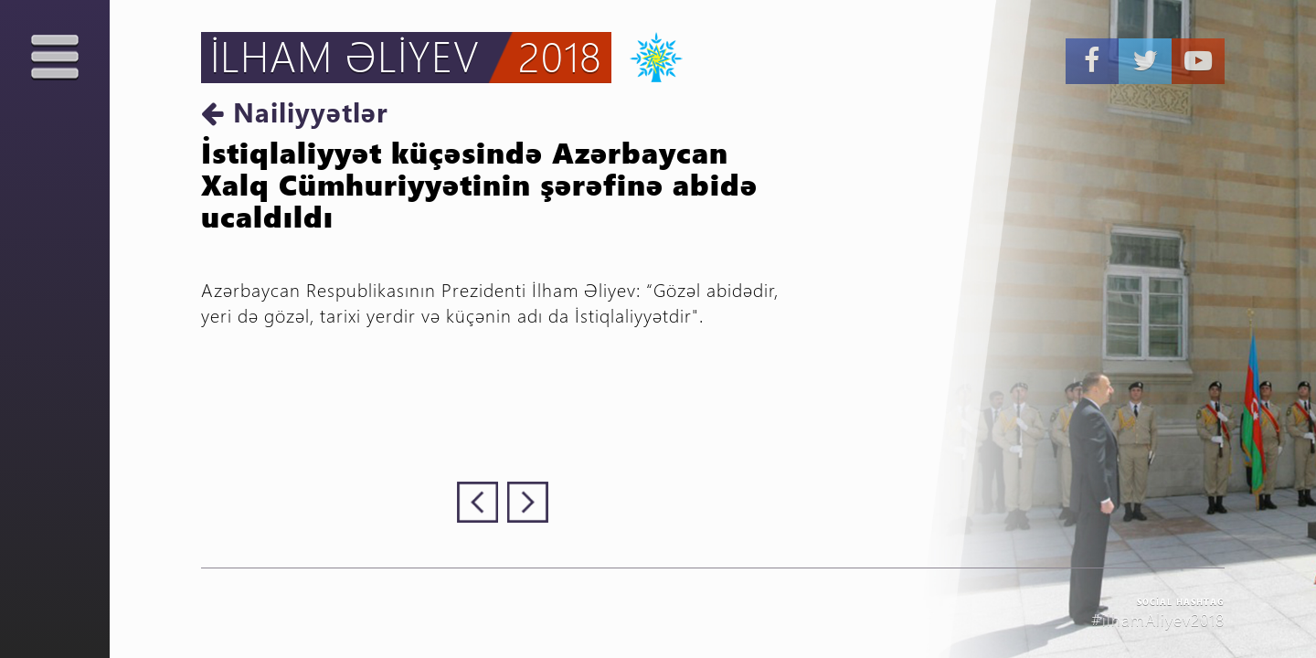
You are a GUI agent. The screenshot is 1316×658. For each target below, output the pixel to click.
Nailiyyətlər (294, 111)
